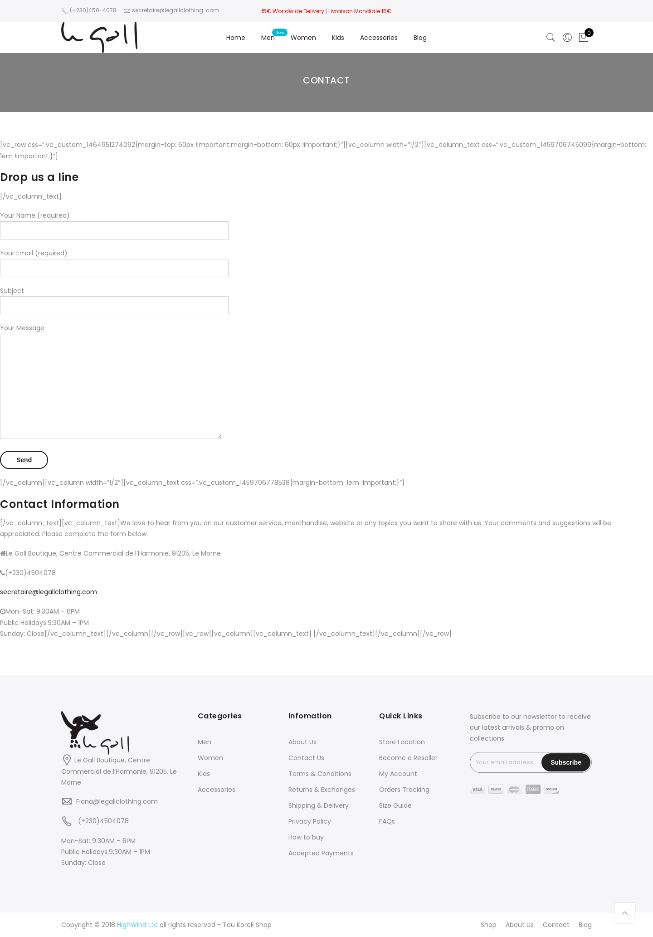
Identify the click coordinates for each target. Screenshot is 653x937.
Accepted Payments (321, 853)
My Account (398, 773)
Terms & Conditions (319, 773)
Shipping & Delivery (318, 805)
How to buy (306, 837)
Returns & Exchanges (321, 789)
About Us (302, 742)
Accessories (379, 37)
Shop (489, 924)
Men (268, 37)
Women (303, 37)
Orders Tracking (404, 789)
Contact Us (306, 757)
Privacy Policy (309, 821)
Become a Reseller (408, 757)
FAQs (387, 821)
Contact (556, 924)
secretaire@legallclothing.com (48, 591)
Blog (420, 37)
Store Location (402, 742)
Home (235, 37)
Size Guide (395, 805)
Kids (338, 37)
